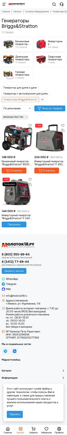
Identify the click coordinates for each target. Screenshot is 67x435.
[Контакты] (61, 4)
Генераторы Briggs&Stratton (20, 99)
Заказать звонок (14, 270)
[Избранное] (30, 125)
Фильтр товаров (50, 108)
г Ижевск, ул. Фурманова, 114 (23, 303)
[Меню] (4, 4)
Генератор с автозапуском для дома (26, 93)
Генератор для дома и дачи (20, 87)
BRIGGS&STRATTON (15, 117)
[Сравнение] (30, 130)
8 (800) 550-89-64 (16, 254)
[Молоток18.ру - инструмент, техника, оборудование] (17, 4)
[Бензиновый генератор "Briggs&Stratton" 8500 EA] (17, 138)
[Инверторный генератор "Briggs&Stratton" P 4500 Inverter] (49, 138)
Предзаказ (14, 224)
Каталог (17, 11)
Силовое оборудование (37, 11)
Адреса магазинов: (17, 300)
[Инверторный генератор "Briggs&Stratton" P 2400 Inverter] (17, 192)
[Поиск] (54, 4)
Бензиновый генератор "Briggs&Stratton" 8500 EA (15, 163)
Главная (6, 11)
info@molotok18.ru (16, 295)
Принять (14, 414)
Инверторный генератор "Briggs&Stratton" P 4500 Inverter (49, 163)
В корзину (14, 170)
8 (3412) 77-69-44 (15, 262)
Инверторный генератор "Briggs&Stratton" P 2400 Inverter (17, 217)
